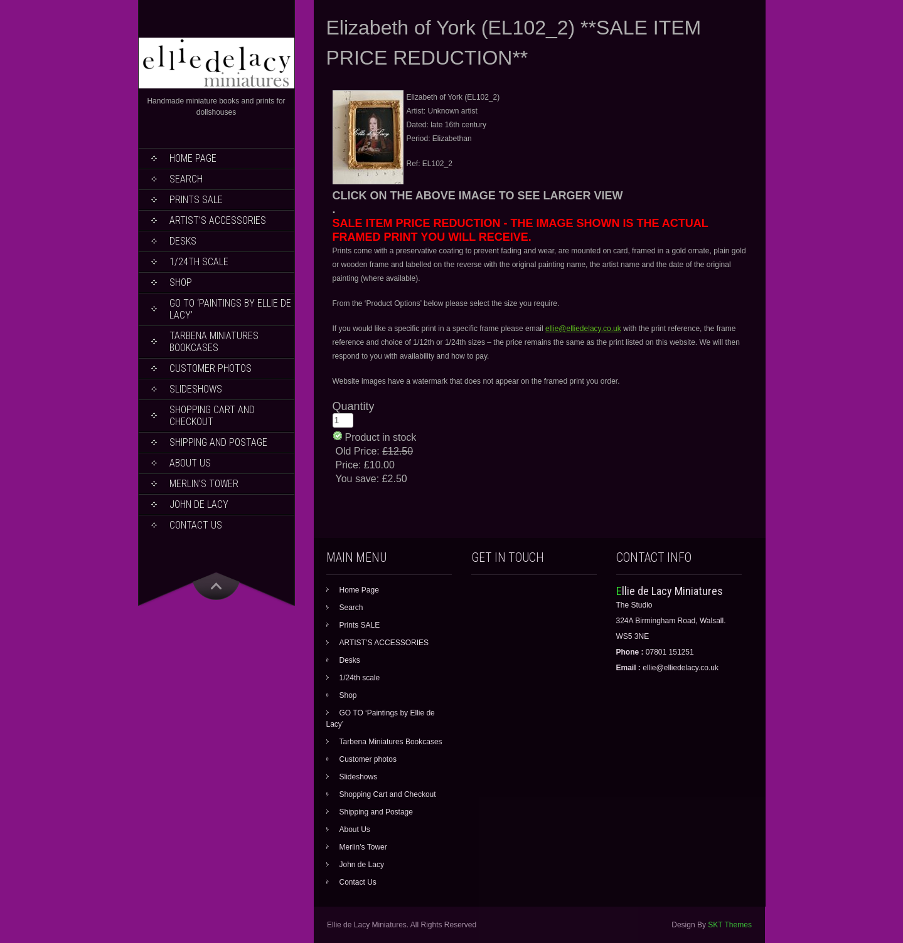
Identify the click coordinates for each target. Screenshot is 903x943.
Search (186, 179)
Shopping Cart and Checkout (212, 416)
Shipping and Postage (218, 442)
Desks (182, 241)
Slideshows (195, 389)
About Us (190, 463)
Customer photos (210, 368)
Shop (180, 282)
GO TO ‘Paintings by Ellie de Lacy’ (230, 309)
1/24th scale (198, 262)
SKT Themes (730, 924)
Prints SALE (196, 200)
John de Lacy (198, 504)
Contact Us (195, 525)
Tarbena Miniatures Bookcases (214, 342)
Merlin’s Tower (203, 484)
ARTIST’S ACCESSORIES (217, 220)
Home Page (192, 158)
